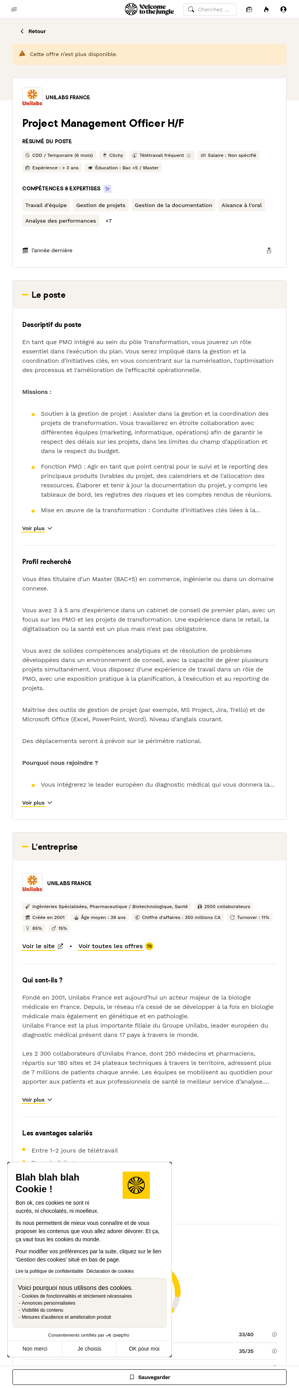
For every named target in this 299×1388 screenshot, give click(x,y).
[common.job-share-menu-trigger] (269, 250)
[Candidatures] (249, 9)
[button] (32, 97)
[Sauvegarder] (149, 1377)
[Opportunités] (266, 9)
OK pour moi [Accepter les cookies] (144, 1349)
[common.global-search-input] (210, 9)
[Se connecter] (283, 9)
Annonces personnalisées (48, 1303)
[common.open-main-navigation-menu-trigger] (14, 9)
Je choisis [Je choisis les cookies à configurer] (89, 1349)
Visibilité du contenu (42, 1310)
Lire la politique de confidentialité (49, 1271)
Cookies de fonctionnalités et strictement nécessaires (77, 1296)
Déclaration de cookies (110, 1271)
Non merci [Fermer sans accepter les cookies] (35, 1349)
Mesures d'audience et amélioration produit (66, 1317)
